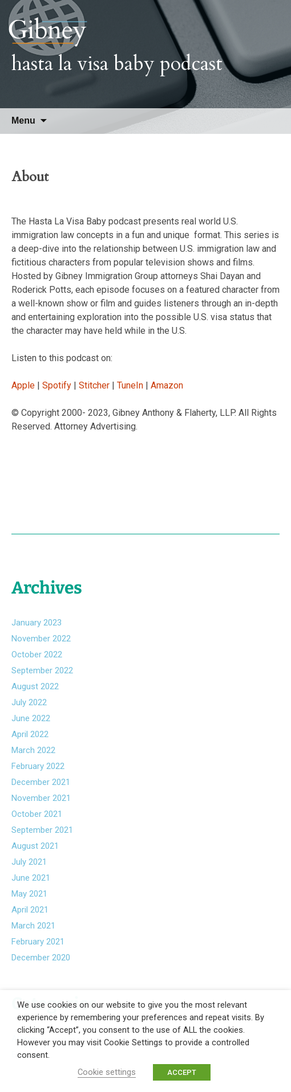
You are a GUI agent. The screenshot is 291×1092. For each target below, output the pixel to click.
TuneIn (130, 385)
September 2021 (42, 830)
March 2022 (33, 750)
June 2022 (30, 718)
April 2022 (29, 734)
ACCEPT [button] (181, 1072)
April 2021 (29, 910)
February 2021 (37, 941)
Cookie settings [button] (107, 1072)
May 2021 (29, 894)
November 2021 (41, 798)
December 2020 (40, 957)
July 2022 (29, 702)
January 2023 (36, 622)
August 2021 (35, 846)
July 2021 (29, 862)
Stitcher (95, 385)
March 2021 (33, 926)
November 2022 (41, 638)
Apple (23, 385)
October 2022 (36, 654)
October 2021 (36, 814)
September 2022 (42, 670)
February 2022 (37, 766)
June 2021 (30, 878)
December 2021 (40, 782)
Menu (23, 120)
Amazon (167, 385)
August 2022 (35, 686)
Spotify (56, 385)
